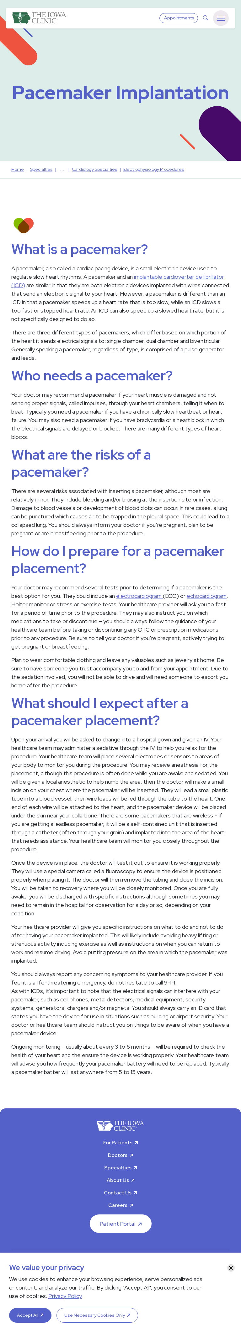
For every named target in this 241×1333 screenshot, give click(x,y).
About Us (118, 1180)
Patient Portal (118, 1223)
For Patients (117, 1142)
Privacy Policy (65, 1296)
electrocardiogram (139, 595)
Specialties (117, 1167)
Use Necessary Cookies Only (94, 1315)
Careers (117, 1205)
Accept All (27, 1315)
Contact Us (117, 1192)
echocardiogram (207, 595)
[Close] (231, 1268)
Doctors (117, 1155)
